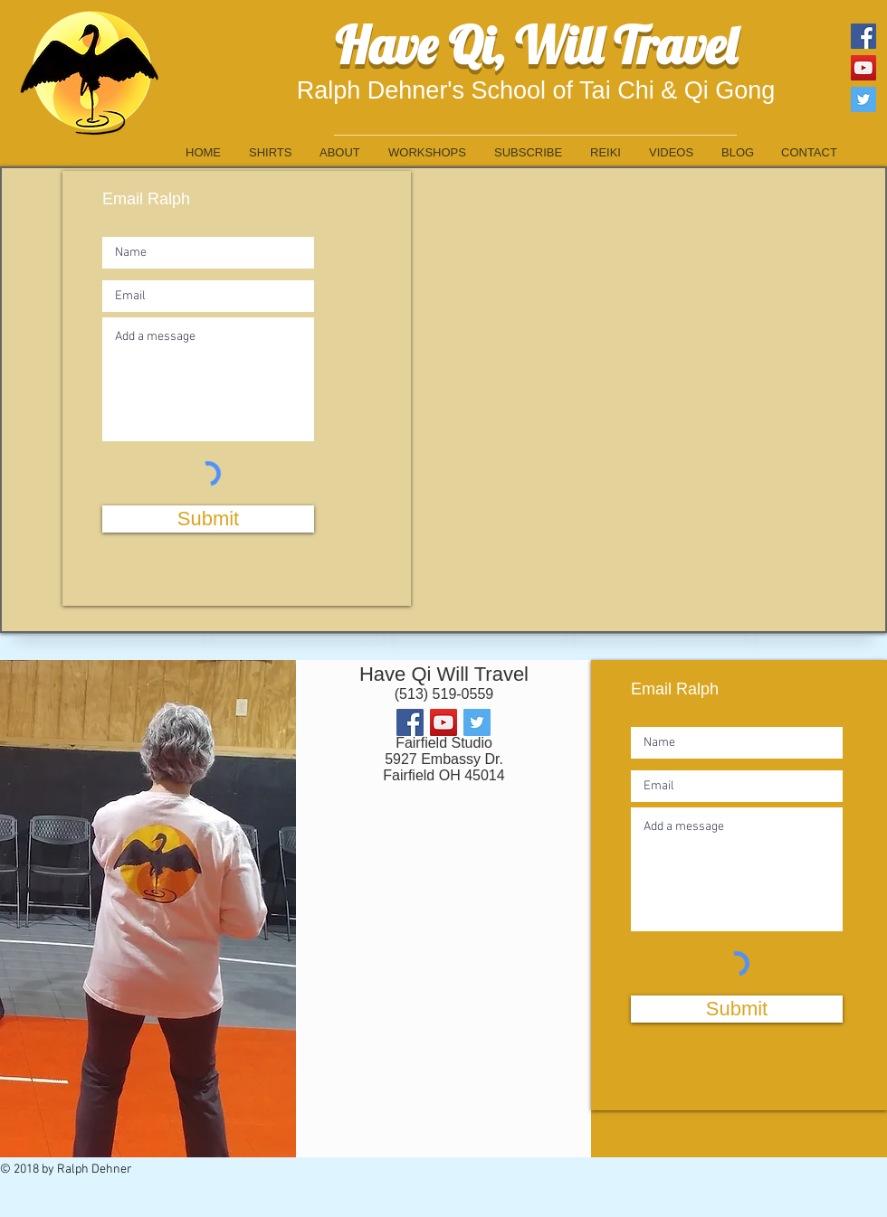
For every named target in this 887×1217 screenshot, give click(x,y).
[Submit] (208, 519)
